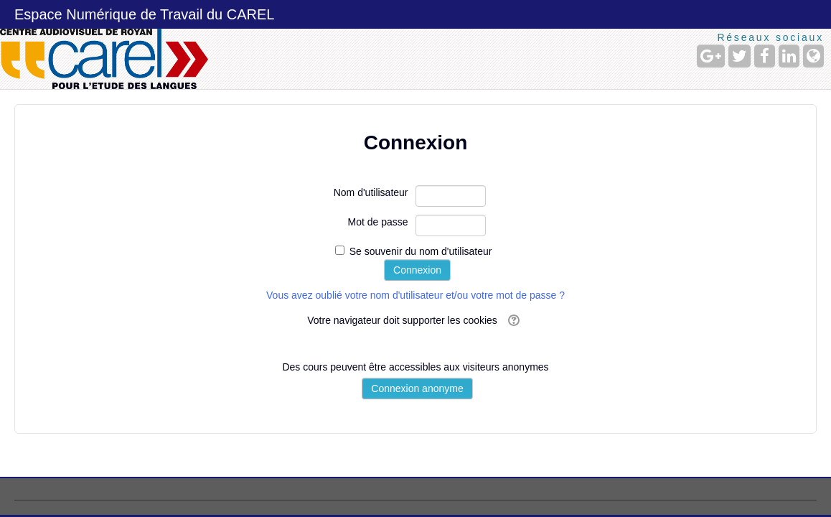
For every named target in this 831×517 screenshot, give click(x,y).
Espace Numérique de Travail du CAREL (144, 14)
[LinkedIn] (789, 56)
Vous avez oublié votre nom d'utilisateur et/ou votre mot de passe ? (415, 295)
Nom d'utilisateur (371, 192)
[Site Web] (813, 56)
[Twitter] (739, 56)
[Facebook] (764, 56)
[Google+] (711, 56)
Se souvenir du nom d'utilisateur (420, 251)
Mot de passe (377, 222)
